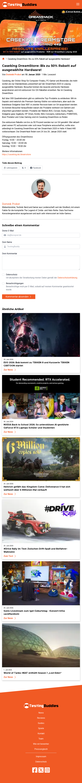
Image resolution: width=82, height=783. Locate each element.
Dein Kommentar (9, 253)
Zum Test (10, 556)
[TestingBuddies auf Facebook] (34, 770)
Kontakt (41, 733)
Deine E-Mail (8, 230)
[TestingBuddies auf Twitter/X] (41, 770)
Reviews (41, 718)
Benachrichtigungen (43, 286)
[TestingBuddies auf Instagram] (47, 770)
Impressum (41, 756)
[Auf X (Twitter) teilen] (23, 168)
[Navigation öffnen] (78, 4)
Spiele (41, 728)
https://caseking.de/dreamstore (16, 154)
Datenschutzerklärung (67, 277)
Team (41, 738)
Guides (41, 723)
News (41, 713)
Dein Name (7, 242)
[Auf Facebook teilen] (35, 168)
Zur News (10, 370)
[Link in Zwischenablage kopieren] (10, 168)
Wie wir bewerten (41, 744)
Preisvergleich (41, 749)
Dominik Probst (13, 74)
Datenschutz (42, 276)
